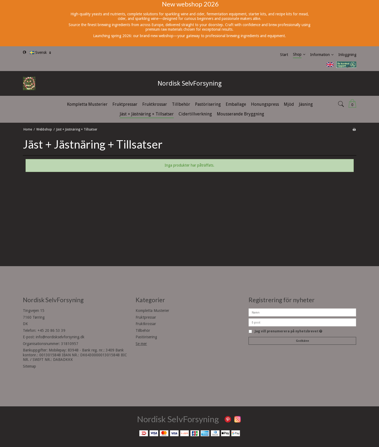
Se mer (141, 344)
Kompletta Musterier (152, 310)
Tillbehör (143, 330)
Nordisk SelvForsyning (190, 83)
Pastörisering (146, 337)
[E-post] (302, 322)
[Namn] (302, 312)
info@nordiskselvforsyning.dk (60, 337)
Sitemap (29, 366)
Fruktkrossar (146, 324)
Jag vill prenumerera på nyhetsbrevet (288, 331)
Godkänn (302, 341)
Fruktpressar (146, 317)
